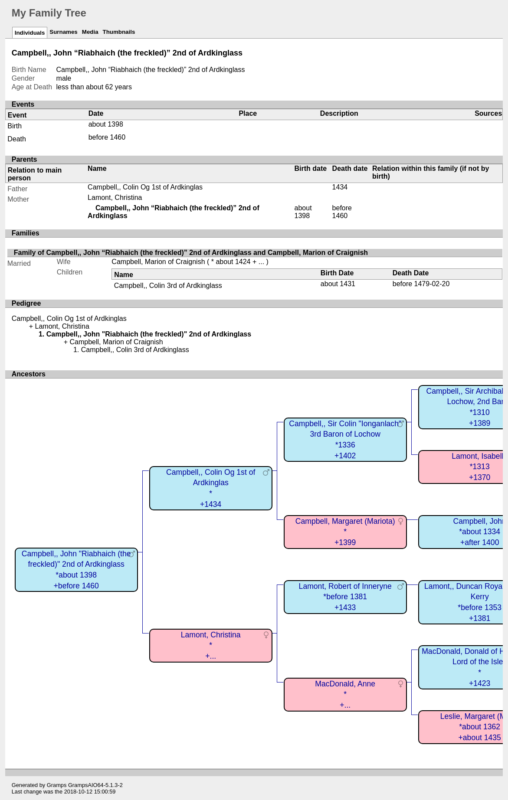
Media (90, 32)
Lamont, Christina (115, 197)
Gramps (57, 785)
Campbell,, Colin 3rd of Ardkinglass (168, 285)
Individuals (30, 32)
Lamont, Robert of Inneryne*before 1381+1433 (345, 597)
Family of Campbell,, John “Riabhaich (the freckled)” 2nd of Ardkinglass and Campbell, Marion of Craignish (191, 252)
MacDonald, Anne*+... (345, 694)
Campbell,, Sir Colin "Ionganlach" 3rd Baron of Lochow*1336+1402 (345, 439)
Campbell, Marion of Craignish (158, 261)
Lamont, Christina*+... (211, 645)
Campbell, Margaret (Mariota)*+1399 (345, 532)
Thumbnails (119, 32)
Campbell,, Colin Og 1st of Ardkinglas (145, 187)
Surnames (63, 32)
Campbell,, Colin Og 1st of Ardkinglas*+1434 (210, 488)
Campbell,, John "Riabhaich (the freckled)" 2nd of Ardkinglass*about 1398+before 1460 (76, 569)
